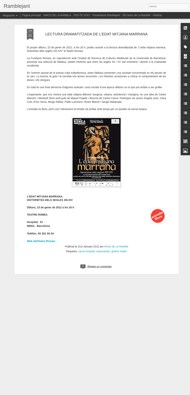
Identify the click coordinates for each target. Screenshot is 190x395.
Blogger (111, 393)
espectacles (103, 232)
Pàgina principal (31, 15)
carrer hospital (86, 232)
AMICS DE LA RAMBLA (57, 15)
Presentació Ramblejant (106, 15)
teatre (123, 232)
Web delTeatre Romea (41, 222)
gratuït (115, 232)
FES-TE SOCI (82, 15)
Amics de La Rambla (116, 228)
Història (157, 15)
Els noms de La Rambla (136, 15)
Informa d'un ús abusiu (126, 393)
